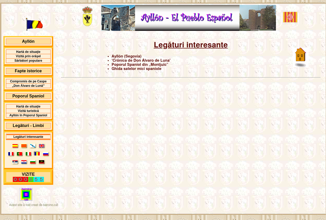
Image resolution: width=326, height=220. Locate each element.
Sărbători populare (28, 60)
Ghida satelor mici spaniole (136, 69)
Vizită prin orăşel (28, 56)
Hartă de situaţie (28, 52)
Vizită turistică (28, 111)
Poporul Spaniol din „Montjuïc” (140, 65)
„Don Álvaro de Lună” (28, 86)
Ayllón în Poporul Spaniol (28, 115)
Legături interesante (28, 137)
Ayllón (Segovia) (126, 56)
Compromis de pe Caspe (28, 81)
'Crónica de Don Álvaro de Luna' (141, 60)
